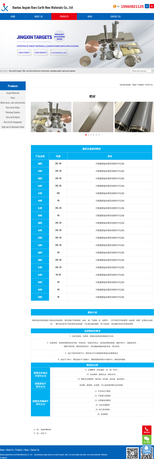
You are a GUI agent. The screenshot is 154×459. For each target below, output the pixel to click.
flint (23, 70)
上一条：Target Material (42, 429)
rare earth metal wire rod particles (37, 70)
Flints (13, 97)
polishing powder (55, 70)
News (90, 16)
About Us (39, 16)
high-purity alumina (68, 70)
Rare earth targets (15, 70)
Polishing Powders (13, 112)
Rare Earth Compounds (13, 122)
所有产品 (149, 84)
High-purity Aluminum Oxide (13, 126)
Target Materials (13, 92)
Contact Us (115, 16)
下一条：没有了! (39, 433)
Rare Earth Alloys (13, 107)
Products (64, 16)
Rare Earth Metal (13, 117)
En (152, 6)
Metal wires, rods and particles (13, 102)
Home (13, 16)
